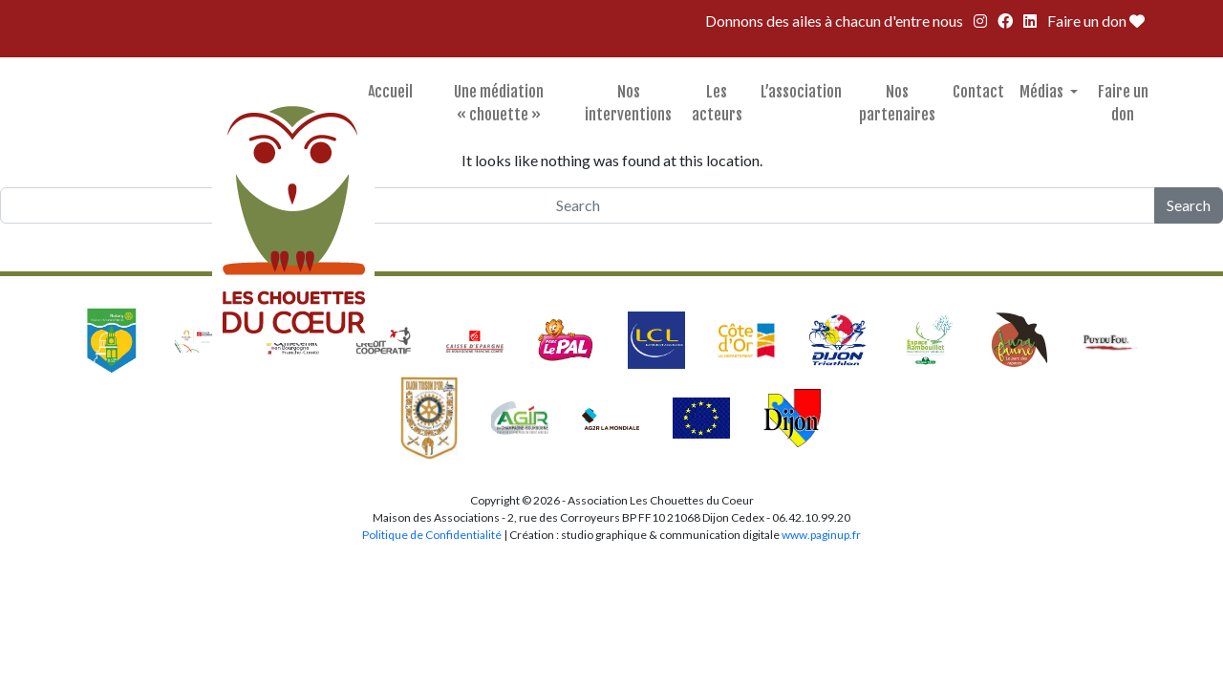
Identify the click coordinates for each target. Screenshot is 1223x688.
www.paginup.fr (821, 534)
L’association (801, 91)
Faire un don (1096, 20)
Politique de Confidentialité (433, 534)
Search (1189, 205)
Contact (978, 91)
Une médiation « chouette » (499, 103)
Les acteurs (717, 103)
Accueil (390, 91)
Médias (1042, 91)
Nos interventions (628, 103)
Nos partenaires (897, 103)
